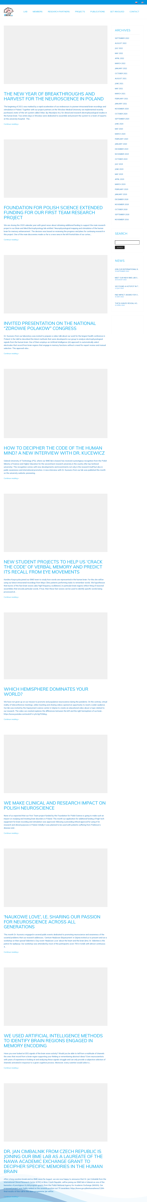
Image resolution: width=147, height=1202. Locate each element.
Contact (134, 11)
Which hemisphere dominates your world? (46, 691)
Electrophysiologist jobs (124, 330)
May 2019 (119, 174)
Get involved (117, 11)
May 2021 (119, 88)
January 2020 (121, 144)
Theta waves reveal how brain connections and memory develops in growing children (127, 303)
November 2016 (122, 219)
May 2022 (119, 53)
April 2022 (119, 58)
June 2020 (119, 124)
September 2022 (122, 38)
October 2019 (121, 159)
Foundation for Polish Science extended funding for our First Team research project (53, 212)
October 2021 (121, 73)
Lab (25, 11)
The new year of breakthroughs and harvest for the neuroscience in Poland (54, 96)
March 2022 (120, 63)
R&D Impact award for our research (127, 295)
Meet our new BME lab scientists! (127, 278)
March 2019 (120, 184)
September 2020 (122, 119)
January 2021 (121, 104)
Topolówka (119, 320)
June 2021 (119, 83)
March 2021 (120, 93)
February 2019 (121, 189)
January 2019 (121, 194)
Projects (80, 11)
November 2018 (122, 204)
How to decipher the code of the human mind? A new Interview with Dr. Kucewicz (54, 450)
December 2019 (121, 149)
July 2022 (119, 48)
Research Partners (59, 11)
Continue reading (11, 124)
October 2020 (121, 114)
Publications (97, 11)
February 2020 (121, 139)
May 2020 (119, 129)
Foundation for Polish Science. (127, 325)
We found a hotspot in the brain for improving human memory (127, 286)
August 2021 (120, 78)
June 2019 (119, 169)
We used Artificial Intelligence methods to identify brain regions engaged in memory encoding (53, 1040)
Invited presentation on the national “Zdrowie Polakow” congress (50, 325)
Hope (117, 327)
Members (37, 11)
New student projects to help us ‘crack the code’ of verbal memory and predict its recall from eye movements (53, 566)
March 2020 (120, 134)
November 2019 (122, 154)
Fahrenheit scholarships (124, 322)
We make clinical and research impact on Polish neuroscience (55, 805)
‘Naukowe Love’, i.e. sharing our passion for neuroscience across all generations (52, 921)
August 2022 (120, 43)
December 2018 (121, 199)
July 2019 (119, 164)
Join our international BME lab (127, 269)
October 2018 (121, 209)
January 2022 (121, 68)
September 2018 (122, 214)
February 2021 (121, 99)
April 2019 (119, 179)
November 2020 (122, 109)
